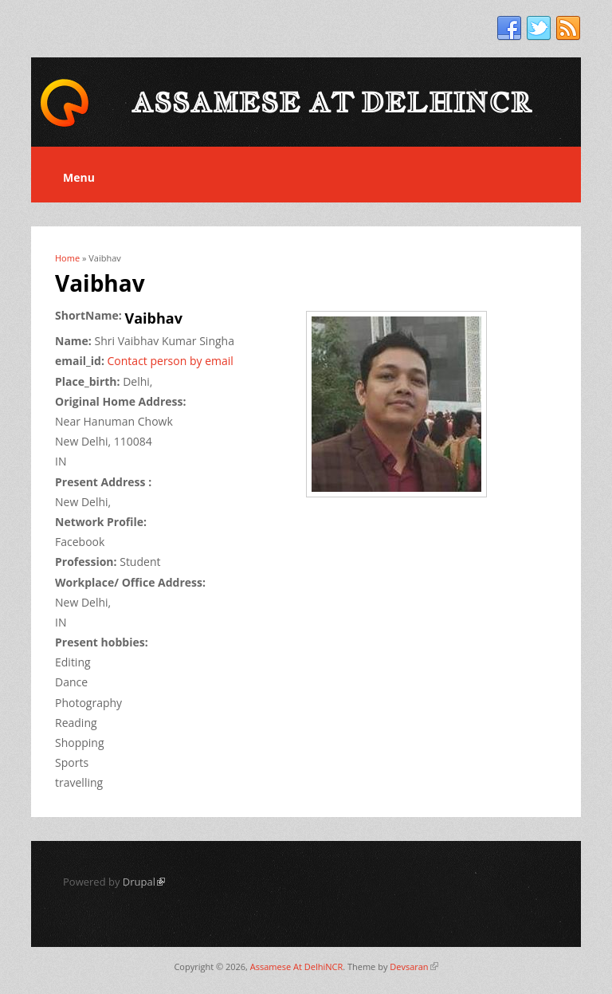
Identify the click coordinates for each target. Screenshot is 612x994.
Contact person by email (170, 360)
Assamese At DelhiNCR (296, 966)
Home (67, 258)
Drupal (144, 881)
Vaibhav (153, 318)
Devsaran (413, 966)
